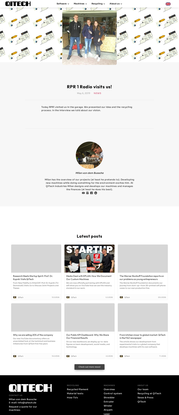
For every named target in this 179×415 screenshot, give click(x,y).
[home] (19, 4)
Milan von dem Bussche (89, 173)
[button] (63, 4)
